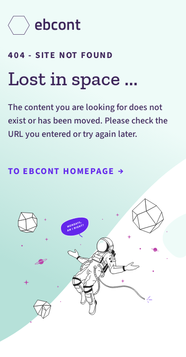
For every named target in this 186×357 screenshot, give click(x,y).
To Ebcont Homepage (66, 171)
